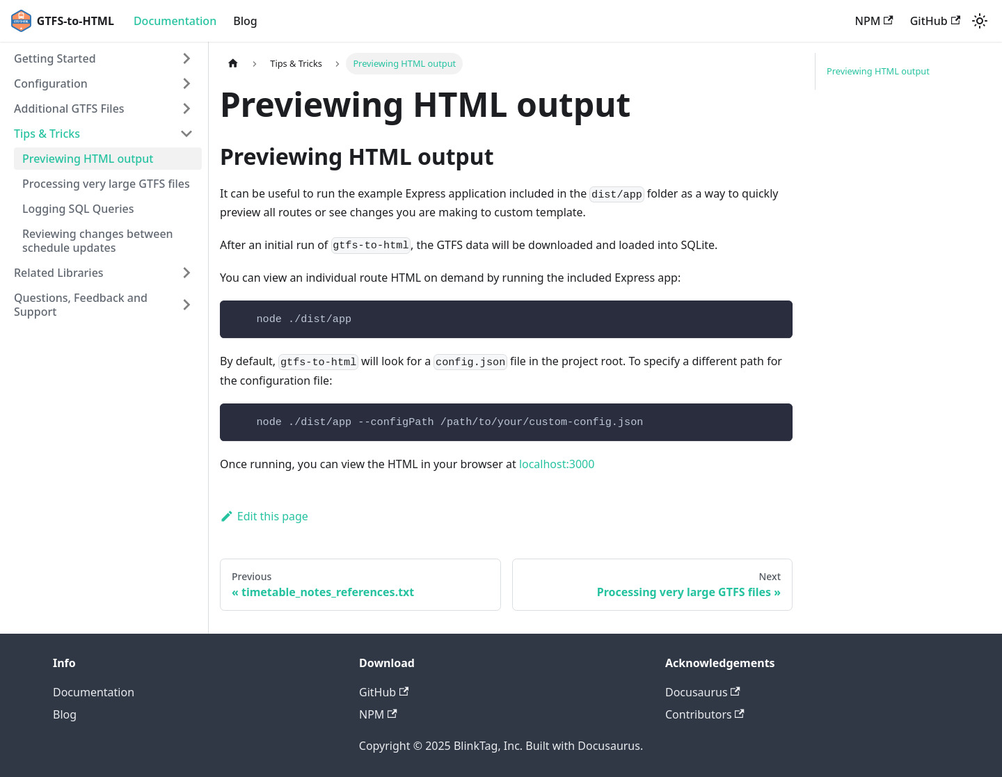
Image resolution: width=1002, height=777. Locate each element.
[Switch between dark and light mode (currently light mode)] (980, 21)
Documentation (175, 21)
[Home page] (233, 63)
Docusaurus (702, 692)
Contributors (705, 714)
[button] (104, 58)
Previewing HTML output (878, 71)
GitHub (935, 21)
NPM (874, 21)
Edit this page (264, 516)
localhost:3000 (557, 464)
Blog (245, 21)
